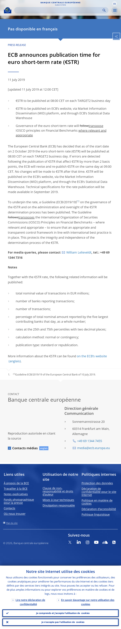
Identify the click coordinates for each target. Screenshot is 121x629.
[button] (114, 3)
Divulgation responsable (59, 505)
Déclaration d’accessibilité (99, 509)
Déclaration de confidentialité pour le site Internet (99, 492)
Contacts (9, 508)
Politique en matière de (97, 501)
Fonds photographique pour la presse (19, 501)
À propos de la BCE (16, 483)
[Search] (59, 10)
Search (104, 10)
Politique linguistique (96, 514)
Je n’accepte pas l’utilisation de (62, 622)
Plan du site (12, 523)
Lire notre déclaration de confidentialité (30, 602)
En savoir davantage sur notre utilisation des (87, 602)
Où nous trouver (14, 514)
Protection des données (97, 483)
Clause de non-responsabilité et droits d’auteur (58, 491)
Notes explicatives (16, 494)
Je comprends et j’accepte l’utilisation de (63, 613)
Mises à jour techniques (58, 500)
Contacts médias (25, 448)
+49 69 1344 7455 (89, 441)
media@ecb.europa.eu (93, 448)
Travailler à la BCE (16, 488)
